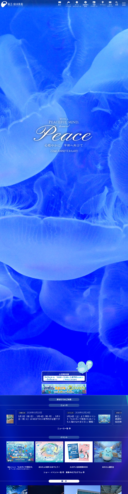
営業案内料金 (85, 5)
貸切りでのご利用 (64, 399)
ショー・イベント (68, 5)
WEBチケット (110, 5)
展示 (59, 5)
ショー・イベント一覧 (53, 472)
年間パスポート (94, 5)
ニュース (64, 405)
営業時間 (65, 374)
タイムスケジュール (77, 5)
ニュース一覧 (62, 428)
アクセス (103, 5)
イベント (64, 437)
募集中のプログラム (74, 472)
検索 (116, 5)
